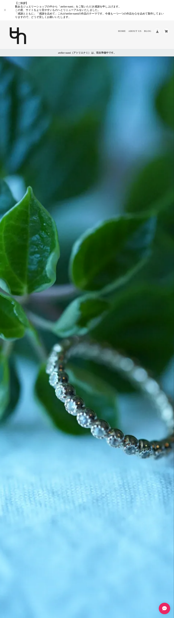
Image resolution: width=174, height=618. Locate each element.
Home (121, 31)
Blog (147, 31)
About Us (134, 31)
